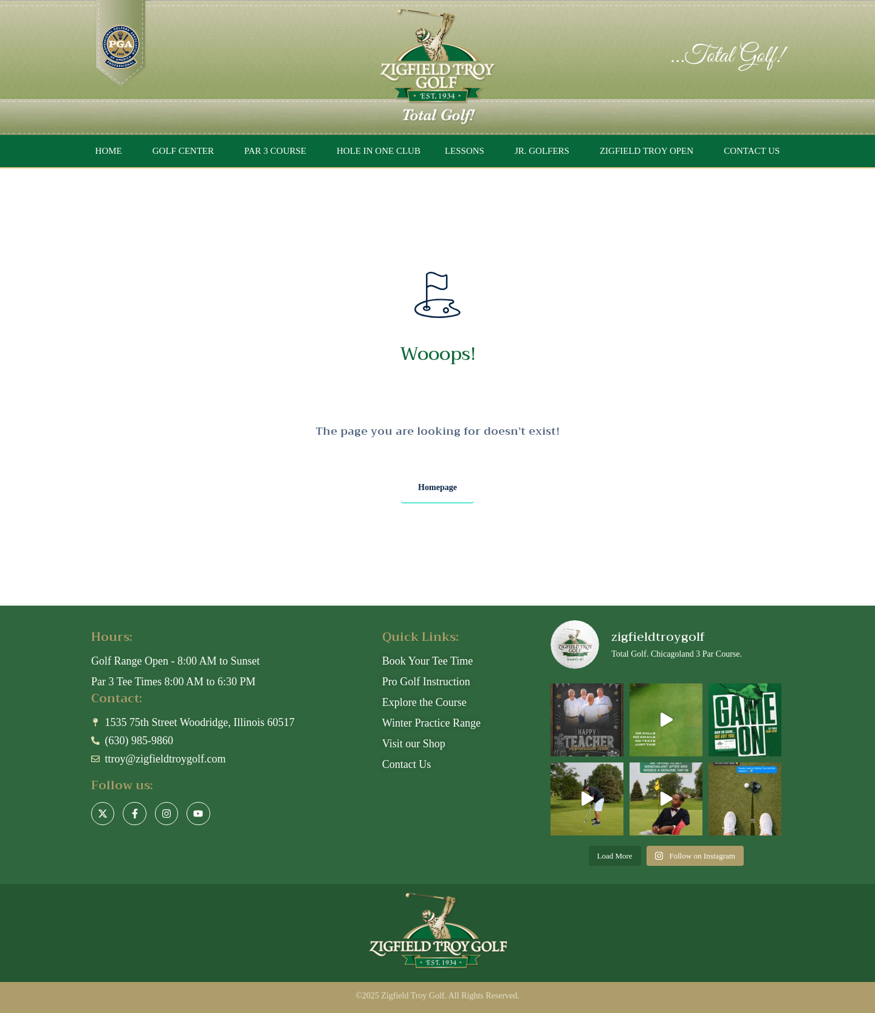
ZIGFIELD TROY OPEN (646, 151)
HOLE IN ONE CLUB (378, 151)
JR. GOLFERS (542, 151)
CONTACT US (752, 151)
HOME (108, 151)
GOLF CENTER (183, 151)
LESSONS (464, 151)
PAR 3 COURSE (275, 151)
